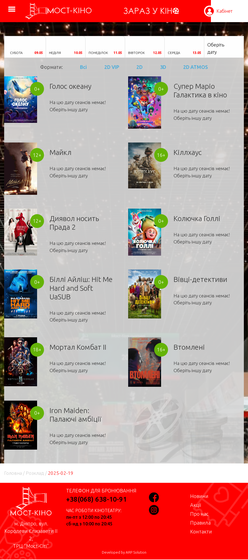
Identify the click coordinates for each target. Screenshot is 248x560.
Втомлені (189, 347)
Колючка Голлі (197, 218)
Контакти (201, 531)
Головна (13, 473)
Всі (83, 67)
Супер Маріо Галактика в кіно (200, 90)
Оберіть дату (215, 48)
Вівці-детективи (200, 279)
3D (163, 67)
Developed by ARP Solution (124, 552)
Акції (195, 505)
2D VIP (111, 67)
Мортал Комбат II (78, 347)
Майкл (60, 152)
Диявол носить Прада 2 (74, 222)
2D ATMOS (195, 67)
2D (139, 67)
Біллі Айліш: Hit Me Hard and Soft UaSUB (81, 287)
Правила (200, 522)
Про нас (199, 514)
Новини (199, 496)
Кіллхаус (188, 152)
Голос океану (70, 86)
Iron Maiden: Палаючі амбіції (75, 414)
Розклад (35, 473)
